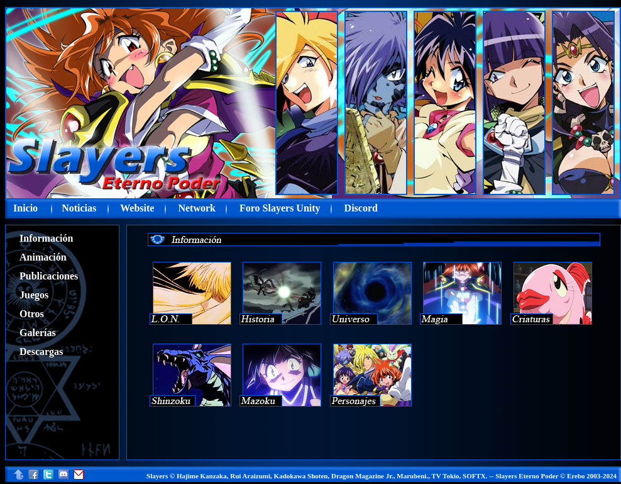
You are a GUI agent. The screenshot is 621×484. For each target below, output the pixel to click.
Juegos (33, 295)
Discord (361, 208)
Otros (31, 313)
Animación (43, 257)
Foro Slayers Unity (280, 208)
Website (137, 208)
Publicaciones (48, 276)
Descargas (41, 351)
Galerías (37, 332)
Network (197, 208)
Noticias (79, 208)
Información (46, 238)
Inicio (25, 208)
